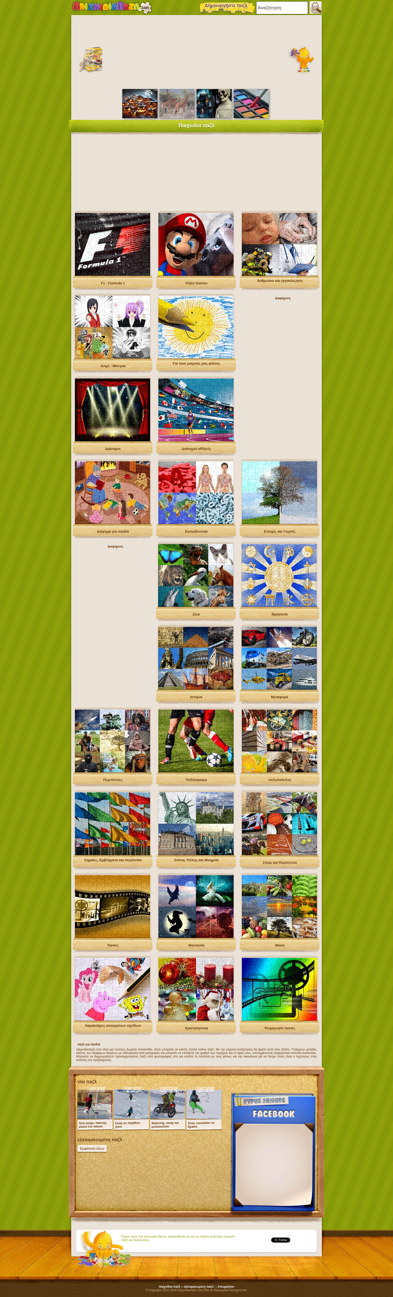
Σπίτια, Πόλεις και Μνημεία (196, 860)
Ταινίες (113, 945)
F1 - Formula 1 (113, 283)
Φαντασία (196, 945)
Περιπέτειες (113, 780)
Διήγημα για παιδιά (113, 531)
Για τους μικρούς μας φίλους (196, 363)
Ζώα (196, 614)
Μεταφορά (279, 697)
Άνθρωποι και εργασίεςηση (280, 281)
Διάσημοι (113, 449)
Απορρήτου (226, 1286)
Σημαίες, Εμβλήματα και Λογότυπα (112, 860)
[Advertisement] (196, 51)
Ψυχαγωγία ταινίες (279, 1028)
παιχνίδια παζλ (169, 1286)
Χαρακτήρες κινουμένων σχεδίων (113, 1026)
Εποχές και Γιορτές (280, 531)
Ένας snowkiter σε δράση (201, 1124)
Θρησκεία (279, 614)
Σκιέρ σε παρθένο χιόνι (127, 1124)
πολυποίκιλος (279, 780)
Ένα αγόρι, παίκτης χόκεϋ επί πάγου (93, 1124)
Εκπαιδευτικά (196, 531)
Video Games (196, 283)
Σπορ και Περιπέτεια (280, 863)
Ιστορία (196, 697)
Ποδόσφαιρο (196, 780)
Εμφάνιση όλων (92, 1149)
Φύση (280, 945)
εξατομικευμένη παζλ (199, 1286)
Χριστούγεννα (196, 1028)
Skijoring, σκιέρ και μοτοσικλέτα (165, 1124)
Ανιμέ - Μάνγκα (112, 366)
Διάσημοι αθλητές (196, 449)
